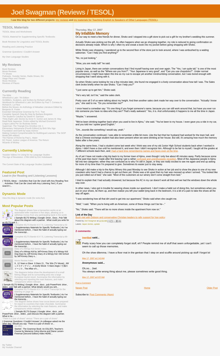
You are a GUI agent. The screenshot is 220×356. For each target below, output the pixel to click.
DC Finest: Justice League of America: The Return (25, 140)
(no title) (18, 326)
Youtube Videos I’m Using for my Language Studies (26, 155)
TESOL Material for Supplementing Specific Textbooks (28, 36)
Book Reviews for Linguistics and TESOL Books (25, 41)
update (97, 224)
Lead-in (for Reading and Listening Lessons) (29, 175)
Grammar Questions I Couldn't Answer (21, 51)
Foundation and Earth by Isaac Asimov (20, 131)
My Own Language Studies (15, 56)
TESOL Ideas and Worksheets (17, 31)
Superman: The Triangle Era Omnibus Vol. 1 (22, 126)
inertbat (86, 237)
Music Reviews (9, 81)
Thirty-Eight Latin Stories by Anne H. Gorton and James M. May (31, 119)
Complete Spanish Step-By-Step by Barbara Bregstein (27, 114)
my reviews (62, 20)
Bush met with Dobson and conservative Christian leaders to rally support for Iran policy (120, 217)
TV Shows (7, 74)
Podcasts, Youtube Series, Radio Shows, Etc (23, 76)
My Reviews (11, 65)
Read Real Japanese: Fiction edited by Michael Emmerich (29, 121)
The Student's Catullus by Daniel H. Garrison (23, 116)
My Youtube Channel (12, 347)
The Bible (6, 95)
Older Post (212, 288)
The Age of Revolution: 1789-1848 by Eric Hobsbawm (27, 157)
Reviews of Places (10, 83)
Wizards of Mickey (10, 142)
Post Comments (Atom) (102, 294)
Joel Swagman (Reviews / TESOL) (62, 12)
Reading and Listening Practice (17, 46)
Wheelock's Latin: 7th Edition (15, 97)
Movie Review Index (23, 260)
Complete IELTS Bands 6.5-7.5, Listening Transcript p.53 (40, 225)
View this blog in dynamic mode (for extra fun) (23, 198)
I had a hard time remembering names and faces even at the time (144, 151)
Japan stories (87, 224)
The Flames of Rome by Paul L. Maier (20, 138)
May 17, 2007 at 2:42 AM (93, 258)
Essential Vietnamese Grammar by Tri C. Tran (23, 112)
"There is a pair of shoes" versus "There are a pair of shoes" (30, 318)
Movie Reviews (9, 71)
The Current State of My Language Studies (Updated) (27, 164)
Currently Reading (16, 91)
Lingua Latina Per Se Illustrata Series (19, 123)
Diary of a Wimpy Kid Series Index (30, 249)
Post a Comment (83, 283)
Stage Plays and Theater (13, 78)
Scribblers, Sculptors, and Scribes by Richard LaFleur (27, 100)
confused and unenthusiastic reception (156, 159)
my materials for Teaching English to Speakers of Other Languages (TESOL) (115, 20)
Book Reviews (9, 69)
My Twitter (7, 345)
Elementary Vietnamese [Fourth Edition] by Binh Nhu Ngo (29, 128)
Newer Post (81, 288)
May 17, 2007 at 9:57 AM (93, 277)
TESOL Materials (15, 27)
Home (147, 288)
